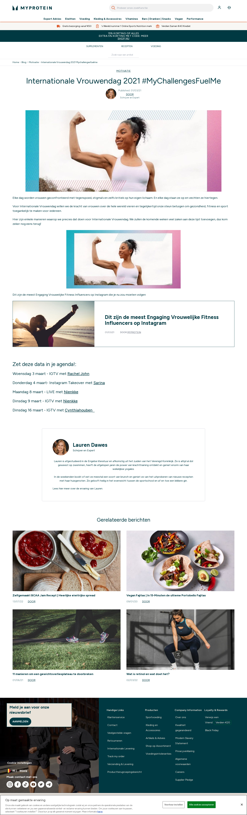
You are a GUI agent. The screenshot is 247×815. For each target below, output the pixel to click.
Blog (24, 62)
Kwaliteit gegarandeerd (183, 728)
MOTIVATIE (123, 70)
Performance (195, 19)
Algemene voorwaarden (183, 761)
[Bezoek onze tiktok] (25, 784)
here (100, 811)
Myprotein (134, 332)
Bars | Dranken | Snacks (156, 19)
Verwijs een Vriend (218, 720)
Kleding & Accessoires (108, 19)
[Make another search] (123, 55)
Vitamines (131, 19)
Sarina (99, 382)
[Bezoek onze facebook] (17, 784)
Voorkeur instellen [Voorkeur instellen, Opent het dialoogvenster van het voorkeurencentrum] (173, 804)
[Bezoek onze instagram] (10, 784)
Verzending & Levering (120, 764)
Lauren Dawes (90, 445)
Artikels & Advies (155, 738)
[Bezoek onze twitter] (41, 784)
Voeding (84, 19)
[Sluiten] (241, 804)
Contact (112, 725)
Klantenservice (116, 717)
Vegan (179, 19)
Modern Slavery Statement (184, 741)
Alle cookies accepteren (201, 804)
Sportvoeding (154, 717)
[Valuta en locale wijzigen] (49, 771)
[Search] (113, 8)
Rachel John (78, 373)
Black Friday (212, 730)
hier (61, 488)
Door (130, 94)
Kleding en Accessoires (153, 728)
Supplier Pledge (184, 779)
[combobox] (161, 8)
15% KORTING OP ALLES (123, 36)
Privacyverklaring (184, 751)
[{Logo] (32, 8)
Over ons (180, 717)
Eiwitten (70, 19)
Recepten (126, 46)
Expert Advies (52, 19)
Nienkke (71, 391)
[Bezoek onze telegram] (49, 784)
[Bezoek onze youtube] (33, 784)
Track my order (115, 756)
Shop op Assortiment (158, 745)
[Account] (220, 8)
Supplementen (94, 46)
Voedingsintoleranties (158, 753)
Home (16, 62)
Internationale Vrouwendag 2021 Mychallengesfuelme (69, 62)
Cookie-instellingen (19, 762)
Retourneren (114, 740)
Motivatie (34, 62)
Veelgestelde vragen (119, 732)
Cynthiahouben (78, 410)
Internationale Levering (120, 748)
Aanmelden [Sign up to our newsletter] (20, 721)
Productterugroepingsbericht (124, 771)
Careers (179, 771)
